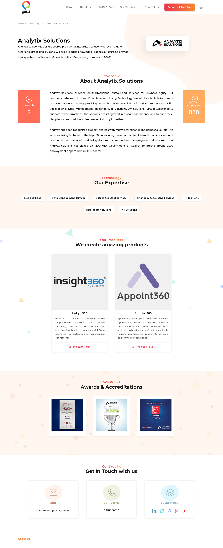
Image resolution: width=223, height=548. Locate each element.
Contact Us (152, 7)
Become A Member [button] (179, 7)
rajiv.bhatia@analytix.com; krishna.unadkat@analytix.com (55, 511)
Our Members (128, 7)
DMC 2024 (105, 7)
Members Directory (28, 23)
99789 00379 (111, 510)
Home (69, 7)
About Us (85, 7)
